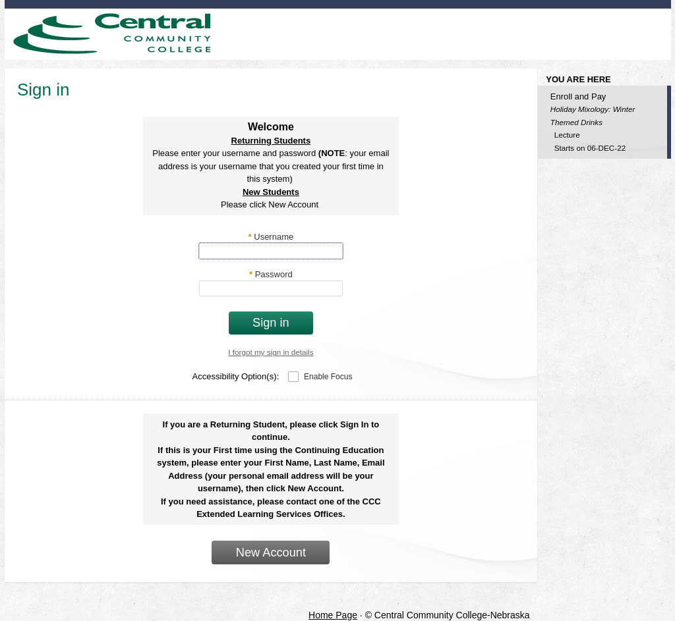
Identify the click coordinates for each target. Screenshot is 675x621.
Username (271, 237)
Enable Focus (328, 376)
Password (271, 274)
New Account (271, 552)
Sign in (270, 322)
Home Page (332, 615)
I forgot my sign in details (270, 352)
